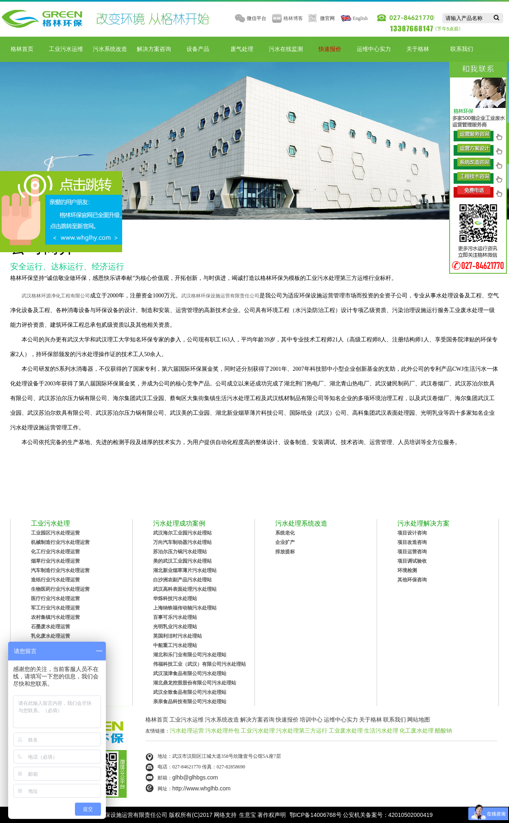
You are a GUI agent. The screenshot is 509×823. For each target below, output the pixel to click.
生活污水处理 (381, 730)
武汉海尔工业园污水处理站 (182, 533)
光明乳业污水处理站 (175, 626)
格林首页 (22, 49)
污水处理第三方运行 (301, 730)
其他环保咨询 (412, 580)
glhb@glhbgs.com (195, 777)
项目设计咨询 (412, 533)
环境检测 (407, 570)
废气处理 (241, 49)
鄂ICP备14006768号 (316, 815)
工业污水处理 (258, 730)
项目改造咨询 (412, 542)
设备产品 (197, 49)
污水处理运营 (187, 730)
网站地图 (418, 719)
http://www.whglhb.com (201, 788)
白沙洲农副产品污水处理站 (182, 580)
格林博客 (293, 18)
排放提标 (285, 552)
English (360, 18)
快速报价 (329, 49)
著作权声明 (271, 815)
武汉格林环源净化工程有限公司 (56, 296)
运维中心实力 (374, 49)
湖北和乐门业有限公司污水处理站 (189, 655)
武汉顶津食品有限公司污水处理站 (189, 673)
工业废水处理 (346, 730)
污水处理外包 (222, 730)
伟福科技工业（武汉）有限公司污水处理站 (199, 664)
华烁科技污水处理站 (175, 598)
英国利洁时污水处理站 (177, 636)
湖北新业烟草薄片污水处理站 (185, 570)
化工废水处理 (416, 730)
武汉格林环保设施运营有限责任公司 (220, 296)
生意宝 (247, 815)
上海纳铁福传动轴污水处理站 (185, 608)
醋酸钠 (443, 730)
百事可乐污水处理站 (175, 617)
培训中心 (311, 719)
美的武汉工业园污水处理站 (182, 561)
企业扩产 (285, 542)
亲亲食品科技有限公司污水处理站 (189, 701)
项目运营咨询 (412, 552)
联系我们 (461, 49)
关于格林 (417, 49)
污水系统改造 (110, 49)
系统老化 (285, 533)
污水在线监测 (286, 49)
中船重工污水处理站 (175, 645)
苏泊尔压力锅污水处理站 (180, 552)
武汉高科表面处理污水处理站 (185, 589)
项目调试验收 (412, 561)
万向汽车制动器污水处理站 (182, 542)
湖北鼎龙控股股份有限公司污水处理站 (194, 683)
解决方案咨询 (154, 49)
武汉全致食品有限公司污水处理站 (189, 692)
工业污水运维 (66, 49)
